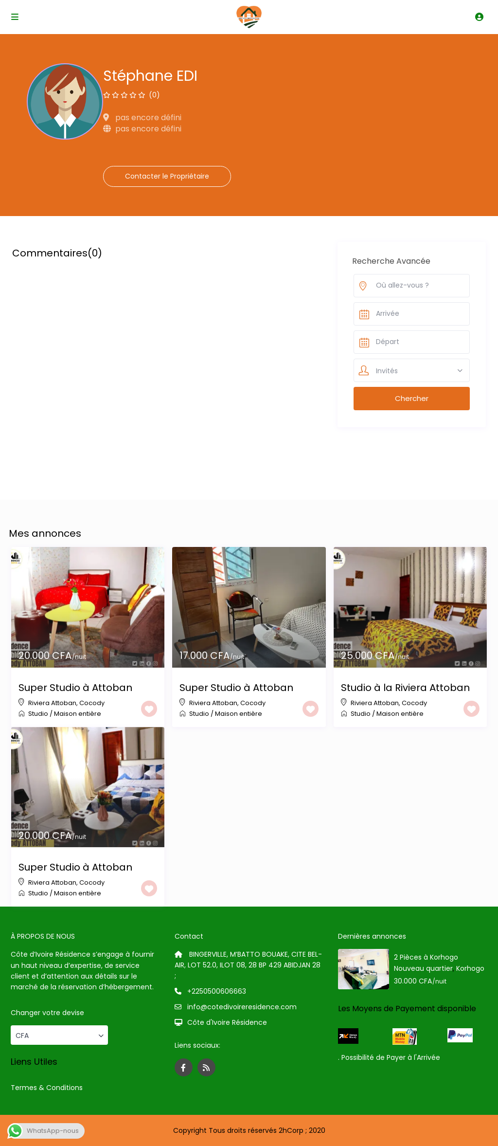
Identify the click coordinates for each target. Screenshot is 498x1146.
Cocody (92, 703)
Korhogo (470, 968)
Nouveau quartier (423, 968)
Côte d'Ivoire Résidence (227, 1022)
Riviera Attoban (52, 703)
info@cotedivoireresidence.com (242, 1007)
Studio (38, 713)
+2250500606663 (216, 991)
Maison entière (77, 713)
